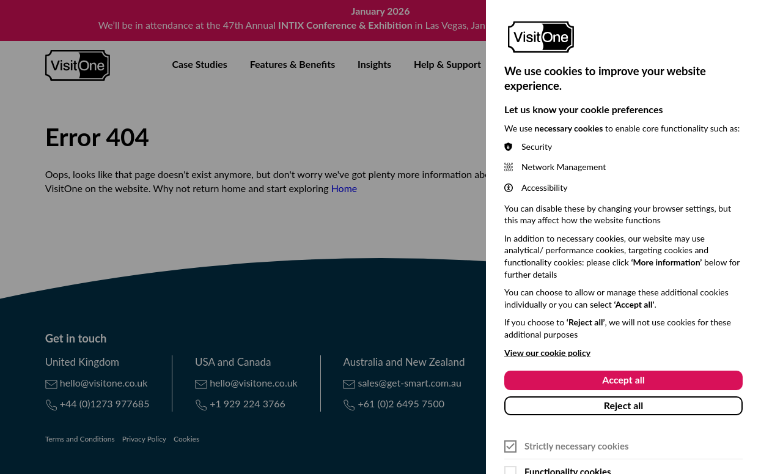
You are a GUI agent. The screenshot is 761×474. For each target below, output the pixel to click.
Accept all (623, 379)
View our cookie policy (547, 352)
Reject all (624, 405)
